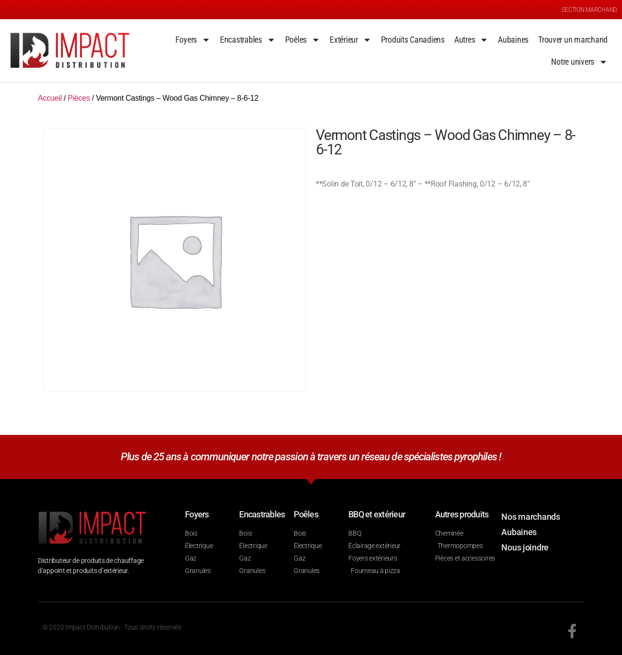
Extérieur (350, 40)
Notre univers (579, 62)
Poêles (302, 40)
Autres (471, 40)
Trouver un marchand (573, 40)
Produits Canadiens (413, 40)
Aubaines (513, 40)
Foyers (192, 40)
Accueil (50, 98)
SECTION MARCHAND (589, 9)
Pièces (79, 98)
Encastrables (248, 40)
